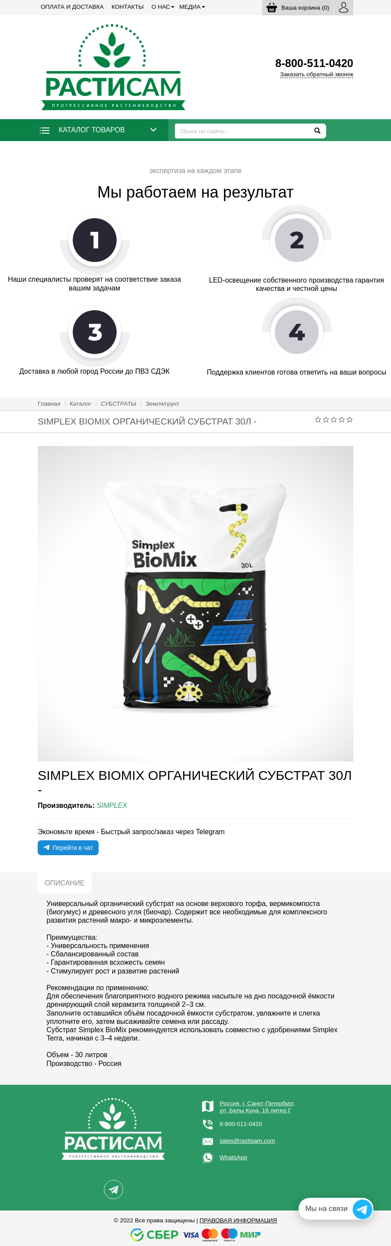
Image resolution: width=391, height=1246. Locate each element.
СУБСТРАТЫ (118, 403)
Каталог (80, 403)
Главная (49, 403)
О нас (161, 7)
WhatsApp (233, 1157)
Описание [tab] (65, 883)
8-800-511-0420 (241, 1124)
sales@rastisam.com (247, 1140)
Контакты (127, 7)
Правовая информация (238, 1220)
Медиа (189, 7)
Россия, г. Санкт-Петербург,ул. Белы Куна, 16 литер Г (257, 1107)
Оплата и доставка (72, 7)
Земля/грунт (162, 403)
